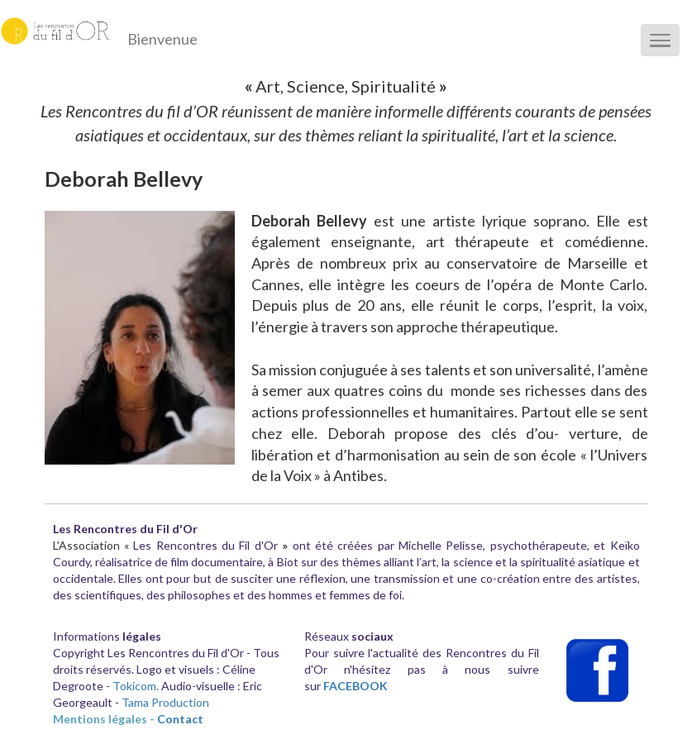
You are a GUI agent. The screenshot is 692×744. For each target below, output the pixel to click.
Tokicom (134, 686)
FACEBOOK (355, 686)
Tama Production (165, 702)
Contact (180, 719)
